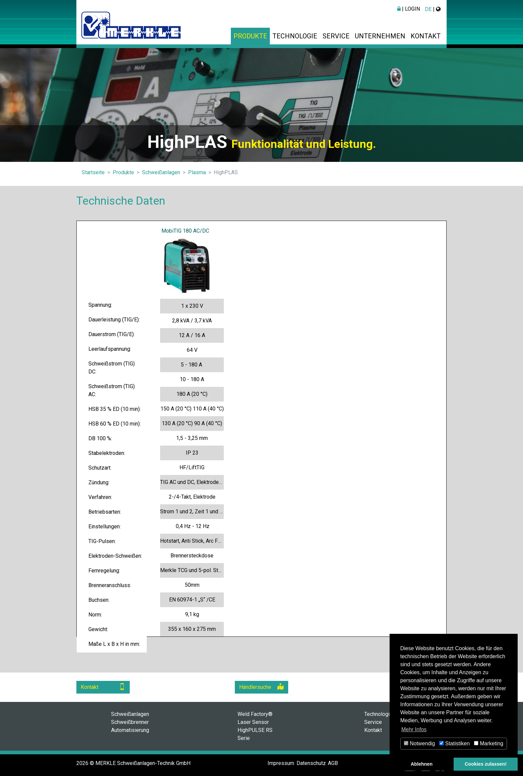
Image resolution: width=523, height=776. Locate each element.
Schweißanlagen (130, 714)
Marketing (488, 743)
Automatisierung (130, 730)
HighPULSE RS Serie (255, 734)
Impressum (281, 763)
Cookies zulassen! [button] (486, 764)
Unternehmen (380, 36)
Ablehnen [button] (422, 764)
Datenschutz (311, 763)
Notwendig (419, 743)
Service (336, 36)
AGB (333, 763)
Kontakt (426, 36)
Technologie (295, 36)
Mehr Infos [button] (414, 729)
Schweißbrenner (130, 722)
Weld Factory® (255, 714)
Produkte (250, 36)
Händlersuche (261, 686)
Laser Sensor (253, 722)
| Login (408, 9)
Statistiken (454, 743)
